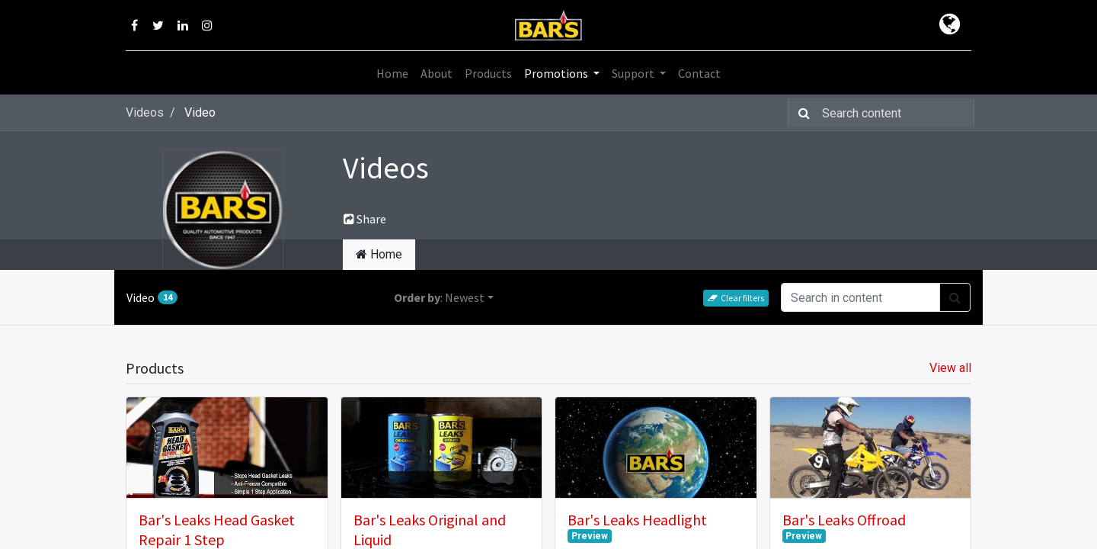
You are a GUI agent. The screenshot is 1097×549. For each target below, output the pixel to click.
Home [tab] (379, 254)
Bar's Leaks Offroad (844, 519)
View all (950, 368)
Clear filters (736, 297)
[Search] (801, 112)
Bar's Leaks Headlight (637, 519)
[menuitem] (392, 73)
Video (152, 297)
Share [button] (365, 218)
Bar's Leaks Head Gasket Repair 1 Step (217, 529)
